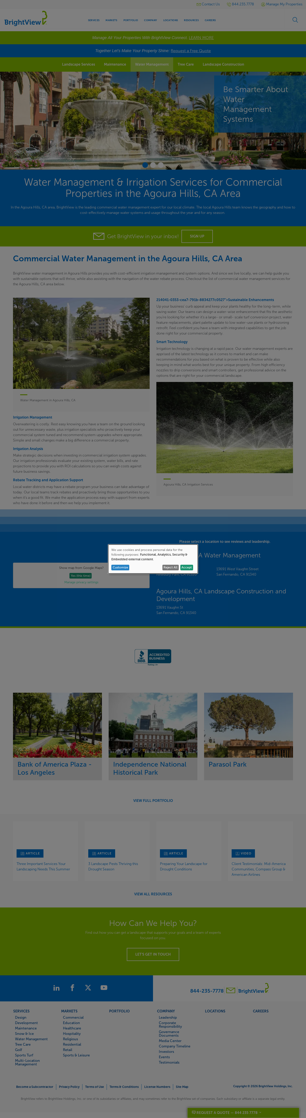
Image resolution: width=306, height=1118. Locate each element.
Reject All (170, 567)
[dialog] (153, 559)
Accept (186, 567)
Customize (120, 567)
